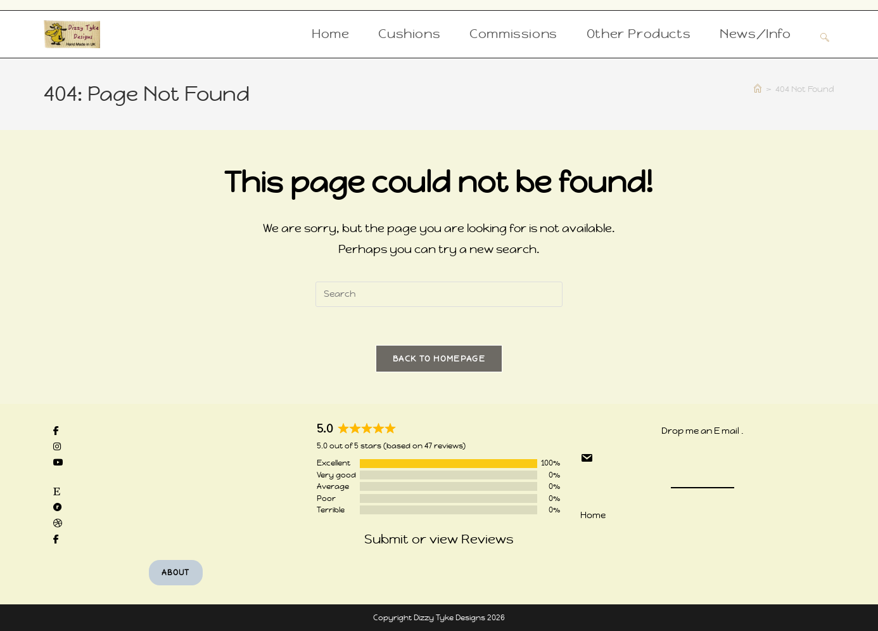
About (176, 573)
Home (593, 515)
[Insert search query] (439, 294)
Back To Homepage (439, 358)
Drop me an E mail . (702, 430)
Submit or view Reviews (439, 539)
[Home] (757, 89)
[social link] (56, 430)
